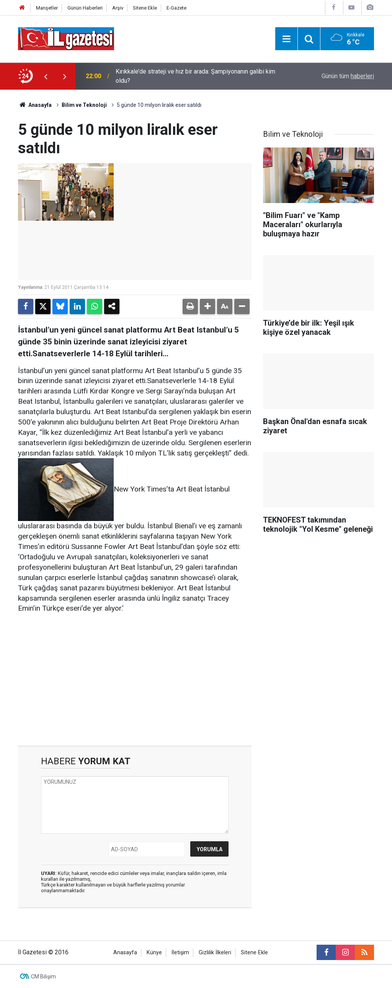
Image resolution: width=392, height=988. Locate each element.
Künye (154, 952)
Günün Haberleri (85, 8)
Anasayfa (35, 105)
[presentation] (45, 76)
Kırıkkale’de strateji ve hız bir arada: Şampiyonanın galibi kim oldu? (195, 76)
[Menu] (286, 39)
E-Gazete (176, 8)
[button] (207, 306)
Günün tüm (348, 76)
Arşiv (117, 8)
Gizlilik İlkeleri (215, 952)
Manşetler (47, 8)
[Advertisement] (135, 679)
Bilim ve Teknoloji (84, 105)
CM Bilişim (43, 976)
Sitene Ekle (145, 8)
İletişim (180, 952)
